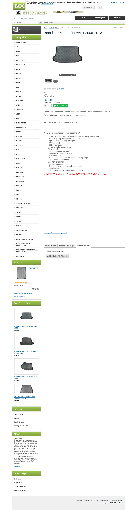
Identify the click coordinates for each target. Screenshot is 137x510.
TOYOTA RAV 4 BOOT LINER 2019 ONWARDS (24, 397)
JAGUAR (19, 109)
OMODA (19, 168)
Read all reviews (19, 296)
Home (45, 27)
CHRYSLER (20, 65)
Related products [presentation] (50, 246)
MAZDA (19, 141)
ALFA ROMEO (21, 42)
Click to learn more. (47, 4)
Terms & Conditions (21, 486)
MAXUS (19, 136)
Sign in (113, 2)
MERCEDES (20, 145)
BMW (18, 51)
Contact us (18, 483)
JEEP (18, 114)
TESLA (18, 217)
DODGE (19, 83)
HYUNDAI (19, 100)
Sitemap (17, 418)
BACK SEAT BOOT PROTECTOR (23, 244)
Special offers (19, 414)
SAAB (18, 190)
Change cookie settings (22, 426)
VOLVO (19, 235)
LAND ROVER (21, 123)
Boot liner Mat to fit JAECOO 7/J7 (33, 268)
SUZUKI (19, 212)
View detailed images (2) (68, 75)
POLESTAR (20, 176)
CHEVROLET (21, 60)
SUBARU (19, 208)
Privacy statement (20, 490)
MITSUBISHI (20, 159)
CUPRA (19, 74)
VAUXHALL (20, 226)
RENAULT (19, 185)
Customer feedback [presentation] (83, 246)
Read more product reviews (23, 293)
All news (17, 466)
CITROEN (19, 69)
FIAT (18, 87)
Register (121, 2)
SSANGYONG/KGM (23, 203)
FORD (18, 92)
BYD (17, 56)
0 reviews (61, 89)
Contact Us (116, 18)
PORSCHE (20, 181)
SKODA (19, 199)
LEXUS (18, 132)
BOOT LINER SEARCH (48, 22)
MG (17, 150)
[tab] (51, 246)
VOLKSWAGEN (21, 230)
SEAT (18, 194)
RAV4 (57, 27)
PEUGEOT (20, 172)
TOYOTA (51, 27)
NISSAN (19, 163)
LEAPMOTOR (21, 127)
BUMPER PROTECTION (24, 239)
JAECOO (19, 105)
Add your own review (57, 256)
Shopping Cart (100, 18)
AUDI (18, 47)
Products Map (19, 422)
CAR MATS (20, 256)
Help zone (17, 479)
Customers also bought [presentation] (66, 246)
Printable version (118, 27)
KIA (17, 118)
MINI (17, 154)
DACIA (18, 78)
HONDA (19, 96)
